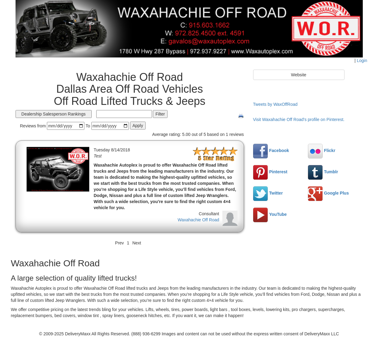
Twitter (268, 193)
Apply (137, 125)
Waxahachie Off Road (198, 219)
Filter (160, 114)
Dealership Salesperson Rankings (53, 114)
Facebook (271, 150)
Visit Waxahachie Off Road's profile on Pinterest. (298, 119)
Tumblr (323, 171)
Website (298, 74)
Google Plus (328, 193)
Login (362, 60)
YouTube (270, 214)
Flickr (321, 150)
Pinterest (270, 171)
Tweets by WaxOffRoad (275, 104)
